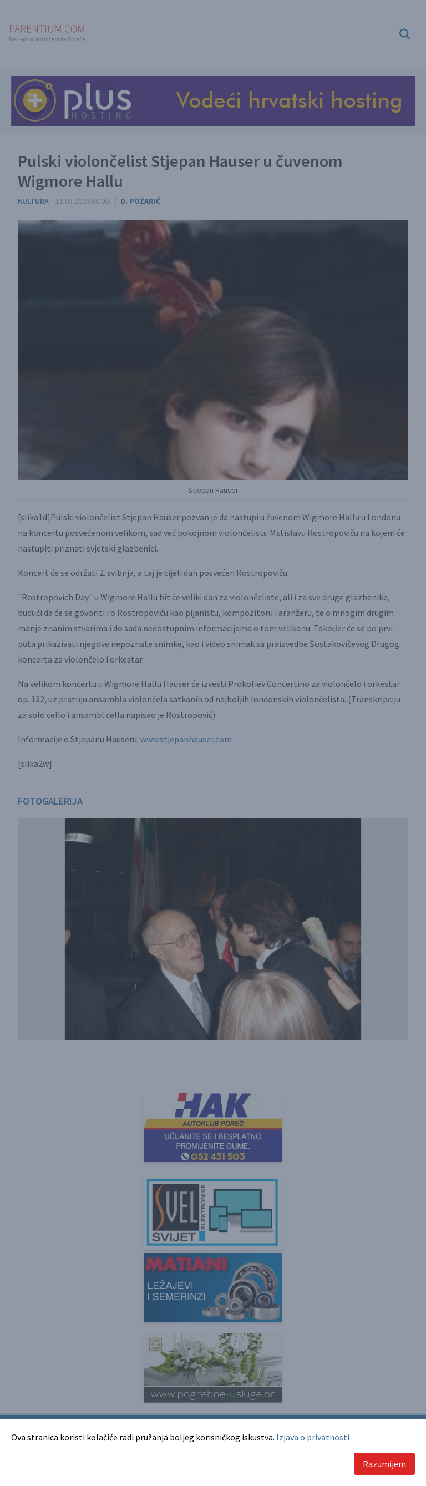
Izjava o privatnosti (312, 1437)
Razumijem (384, 1463)
